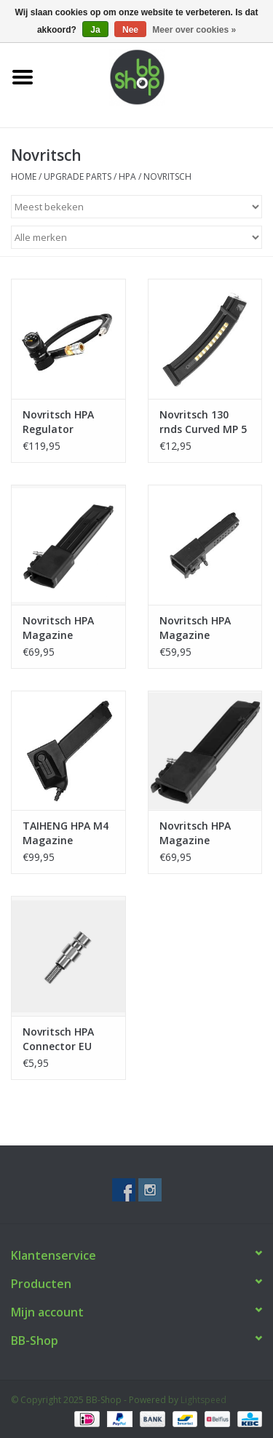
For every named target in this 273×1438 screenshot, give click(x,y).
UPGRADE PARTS (77, 176)
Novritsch (167, 176)
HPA (127, 176)
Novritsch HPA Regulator (58, 422)
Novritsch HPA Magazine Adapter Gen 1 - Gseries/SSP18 (199, 628)
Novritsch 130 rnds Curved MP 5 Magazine (203, 422)
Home (23, 176)
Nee (130, 30)
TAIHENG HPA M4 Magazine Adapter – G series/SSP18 (65, 833)
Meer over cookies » (194, 30)
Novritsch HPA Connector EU (58, 1039)
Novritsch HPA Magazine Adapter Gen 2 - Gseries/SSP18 (199, 833)
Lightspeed (203, 1400)
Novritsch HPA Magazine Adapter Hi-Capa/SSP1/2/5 (59, 628)
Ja (95, 30)
